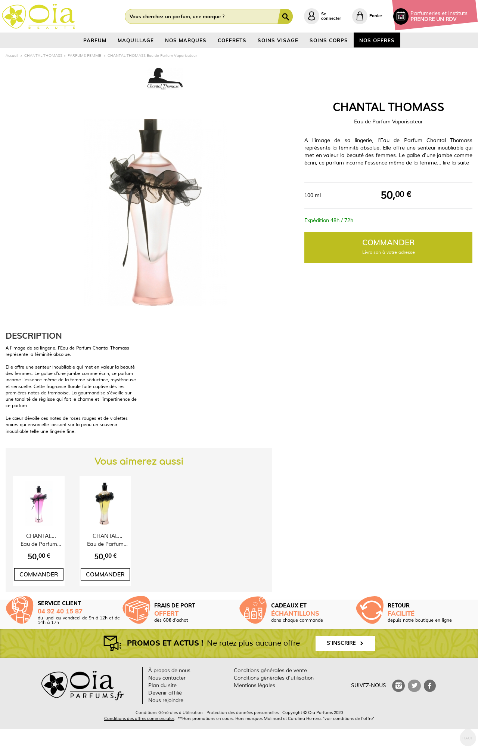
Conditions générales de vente (270, 689)
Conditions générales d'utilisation (274, 697)
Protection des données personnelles (243, 731)
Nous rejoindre (165, 719)
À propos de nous (169, 689)
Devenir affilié (165, 712)
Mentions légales (254, 704)
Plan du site (162, 704)
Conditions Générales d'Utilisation (169, 731)
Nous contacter (167, 697)
